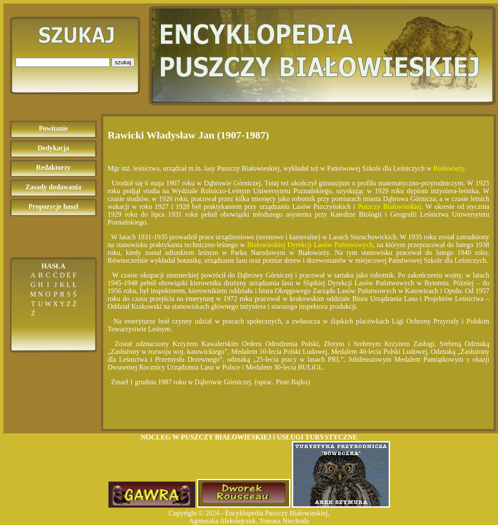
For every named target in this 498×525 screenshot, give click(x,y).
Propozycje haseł (54, 206)
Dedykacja (53, 148)
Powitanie (53, 128)
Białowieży (448, 168)
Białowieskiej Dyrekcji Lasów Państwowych (310, 244)
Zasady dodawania (54, 187)
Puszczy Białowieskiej (389, 206)
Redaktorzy (53, 167)
